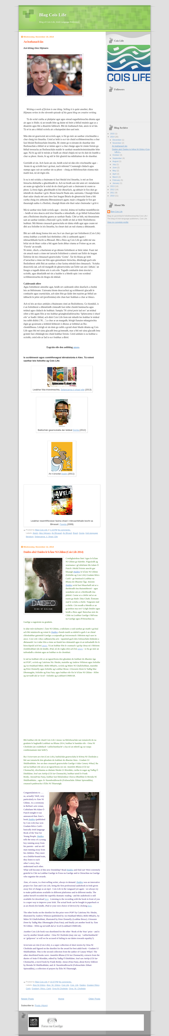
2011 (112, 193)
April (115, 174)
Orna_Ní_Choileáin (77, 989)
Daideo (76, 571)
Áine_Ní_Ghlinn (53, 985)
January (116, 183)
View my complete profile (118, 222)
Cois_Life (74, 985)
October (116, 155)
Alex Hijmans (45, 533)
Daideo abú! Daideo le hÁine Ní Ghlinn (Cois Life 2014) (53, 552)
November (117, 143)
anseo (76, 347)
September (117, 158)
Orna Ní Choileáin (60, 989)
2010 (112, 196)
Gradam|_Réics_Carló (41, 989)
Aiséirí (64, 473)
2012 (112, 189)
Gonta (76, 430)
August (116, 161)
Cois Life (65, 985)
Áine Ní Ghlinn (39, 985)
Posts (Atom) (41, 1005)
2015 (112, 134)
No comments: (64, 530)
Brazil (75, 533)
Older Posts (94, 998)
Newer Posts (27, 998)
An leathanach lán (33, 41)
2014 (112, 137)
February (117, 180)
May (115, 171)
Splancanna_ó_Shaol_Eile (46, 537)
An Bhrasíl (67, 533)
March (115, 177)
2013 (112, 186)
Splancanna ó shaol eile (72, 389)
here (47, 899)
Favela (63, 524)
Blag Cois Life (52, 14)
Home (61, 998)
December (117, 140)
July (115, 164)
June (115, 167)
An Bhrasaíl (57, 533)
